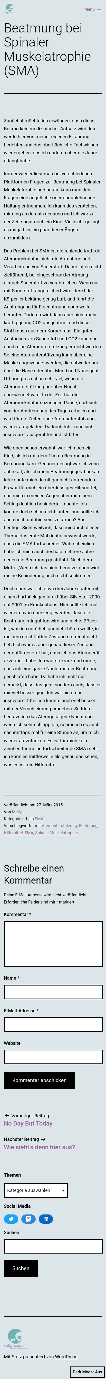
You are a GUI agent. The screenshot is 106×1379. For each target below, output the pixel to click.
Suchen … (14, 1232)
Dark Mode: (87, 1372)
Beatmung (88, 825)
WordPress (66, 1356)
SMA (39, 818)
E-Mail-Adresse (21, 1010)
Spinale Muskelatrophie (56, 832)
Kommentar (17, 914)
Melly (17, 811)
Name (11, 978)
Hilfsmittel (13, 832)
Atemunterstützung (59, 825)
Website (12, 1043)
